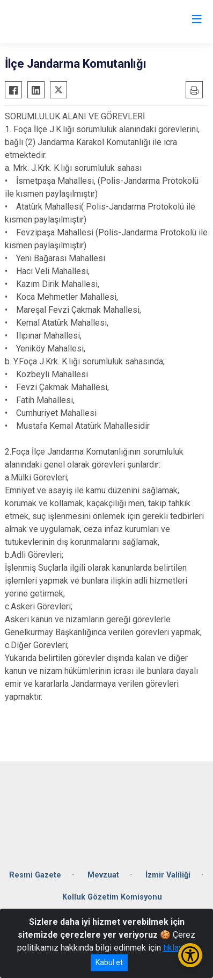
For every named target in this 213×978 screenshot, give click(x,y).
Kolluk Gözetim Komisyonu (112, 897)
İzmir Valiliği (167, 875)
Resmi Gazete (35, 875)
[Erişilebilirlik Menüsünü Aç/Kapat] (190, 955)
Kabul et (109, 962)
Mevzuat (103, 875)
